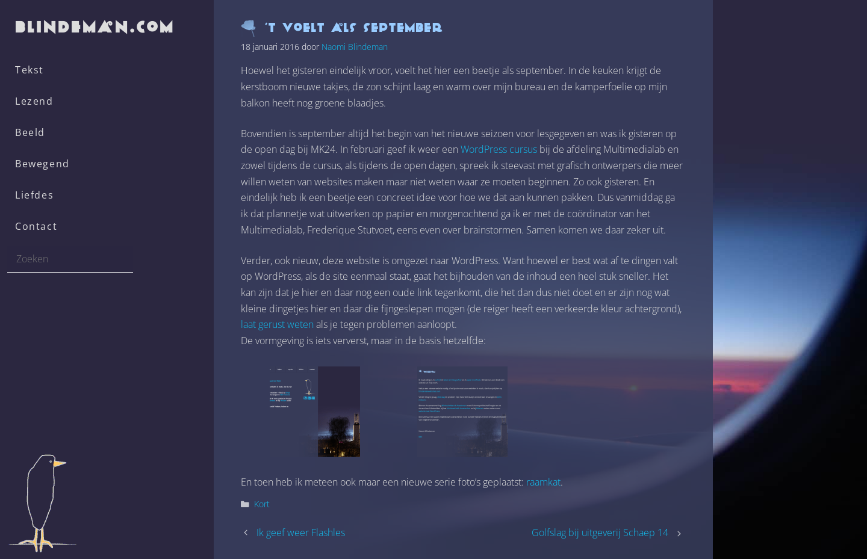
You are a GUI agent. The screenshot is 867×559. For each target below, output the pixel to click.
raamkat (543, 482)
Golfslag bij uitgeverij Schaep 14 (600, 532)
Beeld (30, 132)
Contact (36, 226)
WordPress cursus (499, 149)
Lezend (34, 101)
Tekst (29, 69)
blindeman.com (96, 26)
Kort (262, 504)
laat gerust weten (277, 324)
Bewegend (42, 163)
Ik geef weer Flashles (300, 532)
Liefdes (34, 195)
